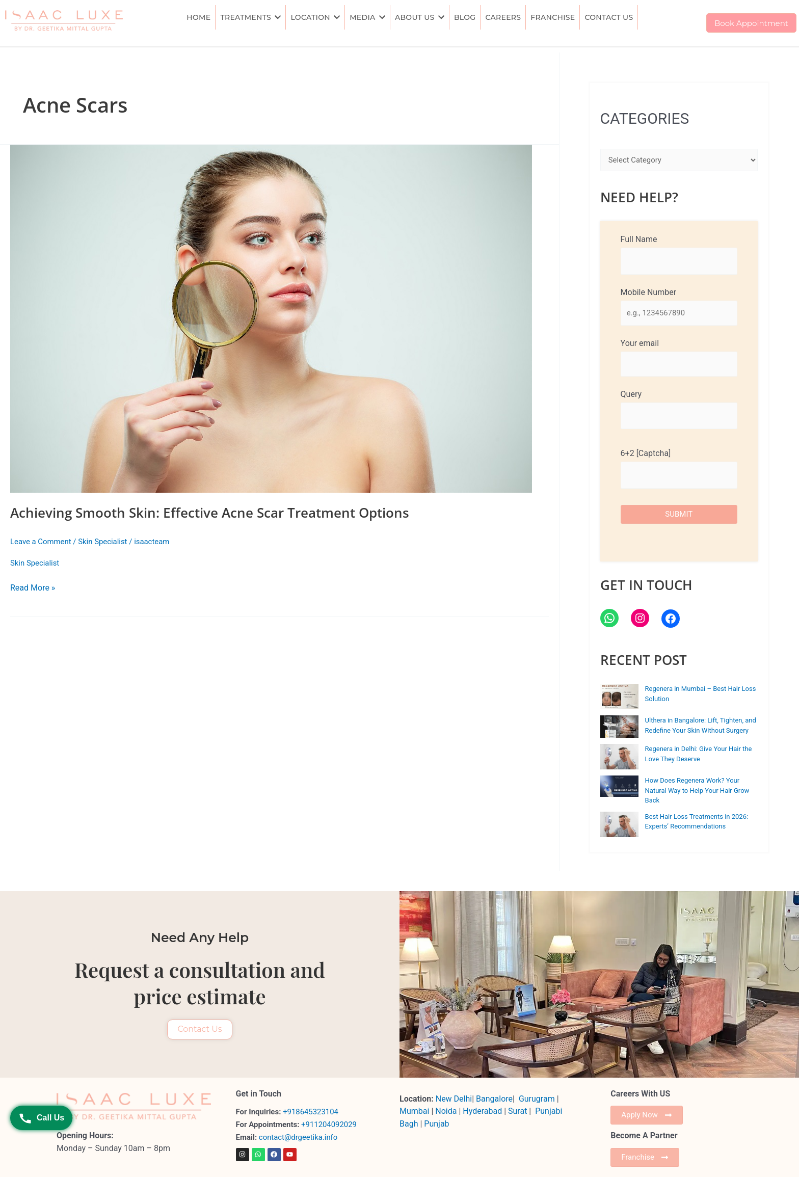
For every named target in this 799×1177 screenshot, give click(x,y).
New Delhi (454, 1099)
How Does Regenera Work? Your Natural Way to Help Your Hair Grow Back (697, 791)
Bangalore (494, 1099)
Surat (518, 1111)
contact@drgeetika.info (299, 1137)
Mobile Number (679, 306)
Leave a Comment (41, 541)
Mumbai (414, 1111)
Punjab (436, 1124)
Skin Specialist (103, 541)
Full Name (679, 254)
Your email (679, 357)
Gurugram (537, 1099)
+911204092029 (328, 1124)
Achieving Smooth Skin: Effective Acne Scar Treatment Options (209, 512)
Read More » (32, 587)
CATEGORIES (644, 118)
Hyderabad (482, 1111)
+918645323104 (311, 1111)
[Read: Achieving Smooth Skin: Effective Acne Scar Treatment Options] (279, 319)
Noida (446, 1111)
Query (679, 410)
